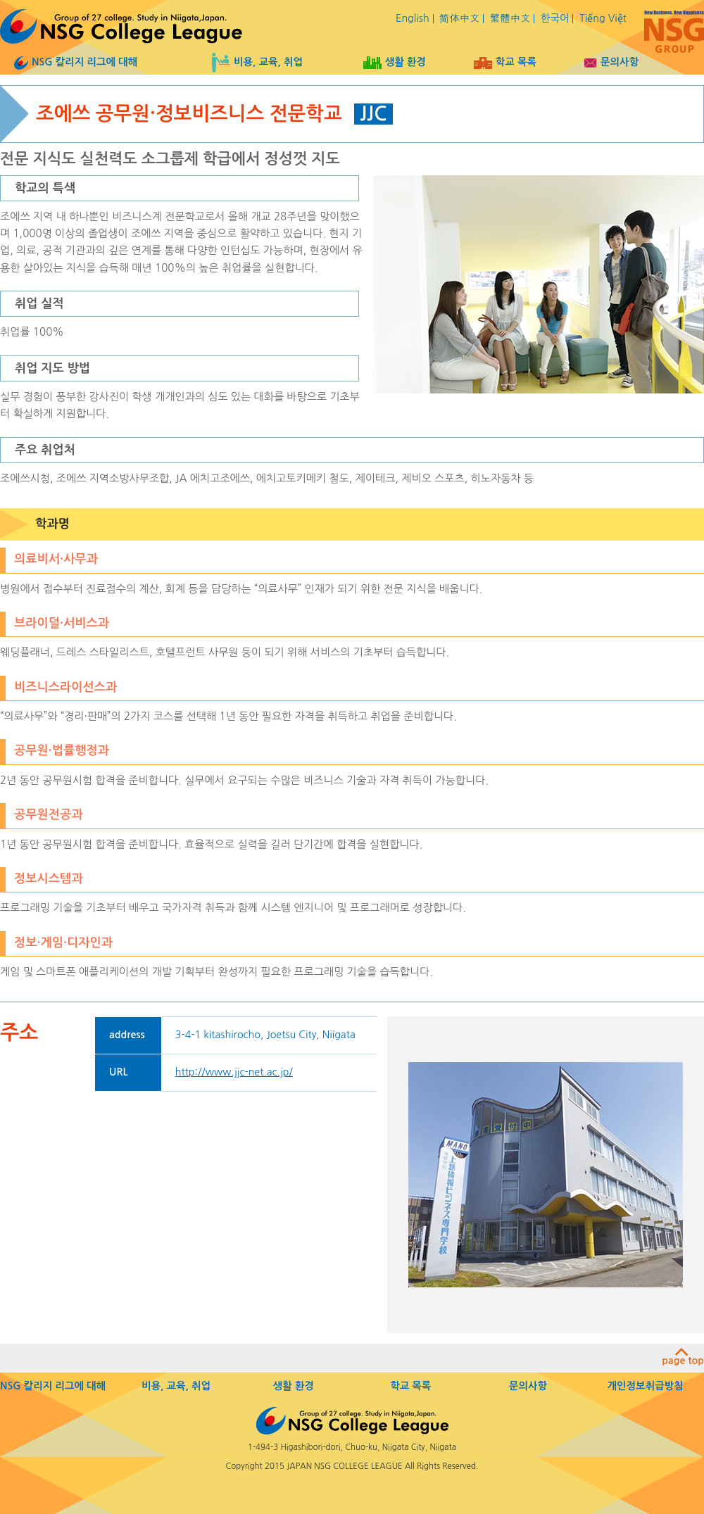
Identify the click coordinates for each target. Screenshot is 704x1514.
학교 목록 (505, 62)
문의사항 (611, 62)
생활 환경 (394, 62)
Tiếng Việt (603, 18)
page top (683, 1356)
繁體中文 (510, 18)
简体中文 (459, 18)
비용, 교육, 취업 (257, 62)
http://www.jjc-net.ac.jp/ (234, 1072)
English (412, 18)
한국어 (555, 18)
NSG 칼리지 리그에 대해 (75, 62)
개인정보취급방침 (646, 1386)
